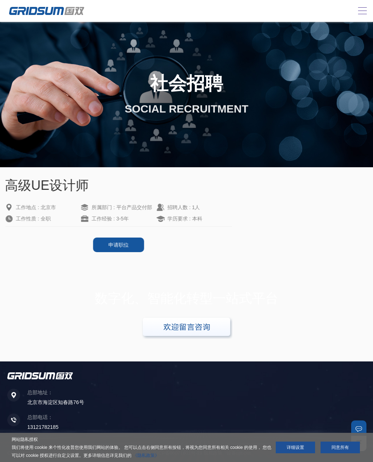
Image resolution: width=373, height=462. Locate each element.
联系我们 (358, 428)
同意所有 (340, 447)
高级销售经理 (273, 213)
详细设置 (295, 447)
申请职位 (110, 245)
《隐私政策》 (146, 455)
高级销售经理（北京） (283, 202)
